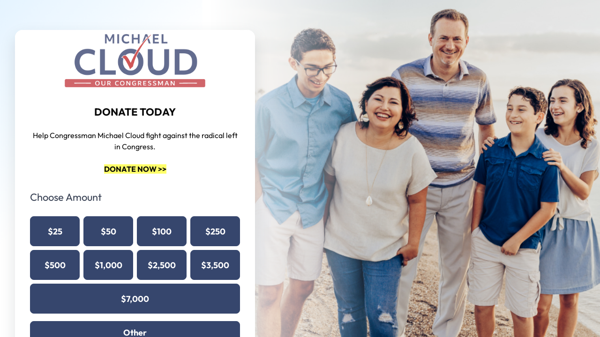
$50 (108, 231)
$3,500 (215, 265)
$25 (55, 231)
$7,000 (135, 298)
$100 (162, 231)
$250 (215, 231)
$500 (55, 265)
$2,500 (162, 265)
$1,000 (108, 265)
